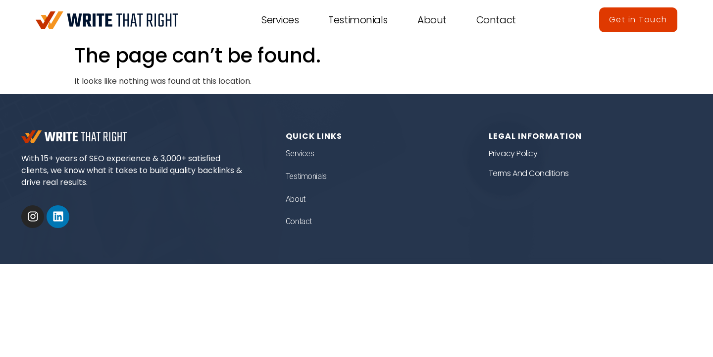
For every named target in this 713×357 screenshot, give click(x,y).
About (432, 20)
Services (280, 20)
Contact (496, 20)
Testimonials (358, 20)
